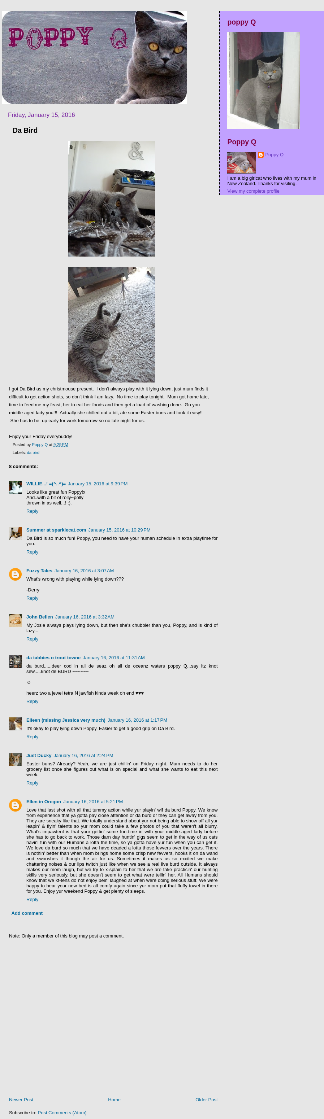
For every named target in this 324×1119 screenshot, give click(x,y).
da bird (33, 452)
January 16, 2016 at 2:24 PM (83, 755)
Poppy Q (274, 154)
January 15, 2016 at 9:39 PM (98, 483)
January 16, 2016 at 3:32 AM (85, 617)
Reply (32, 511)
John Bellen (39, 617)
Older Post (206, 1099)
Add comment (27, 913)
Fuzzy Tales (39, 570)
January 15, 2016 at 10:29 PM (119, 530)
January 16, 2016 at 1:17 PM (137, 720)
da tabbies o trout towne (53, 657)
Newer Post (21, 1099)
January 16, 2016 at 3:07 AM (84, 570)
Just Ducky (38, 755)
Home (114, 1099)
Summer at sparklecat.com (56, 530)
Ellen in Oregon (43, 801)
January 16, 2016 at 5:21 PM (93, 801)
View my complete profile (253, 191)
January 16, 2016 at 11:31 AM (114, 657)
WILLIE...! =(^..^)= (46, 483)
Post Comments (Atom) (62, 1112)
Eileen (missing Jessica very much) (65, 720)
